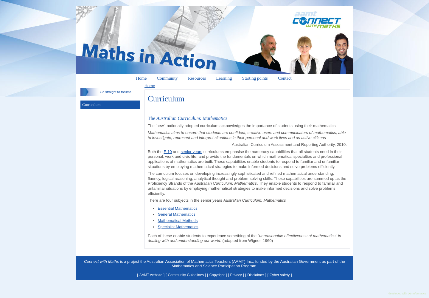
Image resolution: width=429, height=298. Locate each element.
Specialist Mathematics (178, 227)
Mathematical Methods (178, 220)
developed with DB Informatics (407, 293)
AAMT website (150, 275)
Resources (197, 78)
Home (141, 78)
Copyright (217, 275)
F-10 (168, 151)
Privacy (236, 275)
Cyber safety (280, 275)
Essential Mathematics (177, 208)
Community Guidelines (186, 275)
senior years (191, 151)
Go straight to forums (105, 92)
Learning (224, 78)
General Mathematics (176, 214)
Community (167, 78)
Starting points (255, 78)
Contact (285, 78)
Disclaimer (255, 275)
